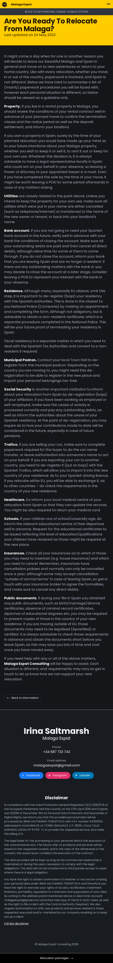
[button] (108, 4)
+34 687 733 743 (56, 751)
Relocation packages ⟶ (56, 958)
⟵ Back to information (23, 698)
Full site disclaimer (16, 924)
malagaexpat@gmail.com (56, 765)
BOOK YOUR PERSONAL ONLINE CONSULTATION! (56, 12)
